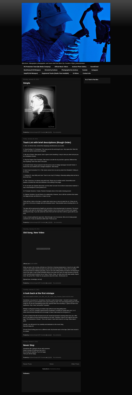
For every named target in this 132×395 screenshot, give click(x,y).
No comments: (57, 132)
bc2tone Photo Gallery (79, 66)
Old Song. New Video (33, 232)
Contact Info (87, 73)
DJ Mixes (76, 73)
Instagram (95, 70)
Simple (26, 83)
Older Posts (75, 364)
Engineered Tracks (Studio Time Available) (55, 73)
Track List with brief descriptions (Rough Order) (47, 142)
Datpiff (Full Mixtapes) (31, 73)
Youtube (84, 70)
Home (52, 364)
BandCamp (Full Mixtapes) (32, 70)
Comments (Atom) (55, 369)
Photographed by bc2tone (70, 70)
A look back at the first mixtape (38, 293)
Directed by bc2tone (51, 70)
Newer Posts (27, 364)
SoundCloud (94, 66)
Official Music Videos (61, 66)
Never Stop (28, 345)
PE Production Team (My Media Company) (37, 66)
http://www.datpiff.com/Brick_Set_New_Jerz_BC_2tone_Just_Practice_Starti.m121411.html (48, 296)
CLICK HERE (33, 263)
